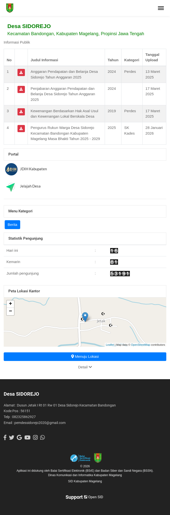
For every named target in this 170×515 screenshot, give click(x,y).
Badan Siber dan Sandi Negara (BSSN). (127, 470)
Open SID (93, 497)
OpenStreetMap (140, 344)
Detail (85, 367)
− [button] (10, 311)
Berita (12, 224)
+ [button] (10, 304)
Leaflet (110, 344)
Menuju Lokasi (85, 356)
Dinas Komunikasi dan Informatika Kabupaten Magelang (85, 475)
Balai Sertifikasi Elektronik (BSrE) (73, 470)
